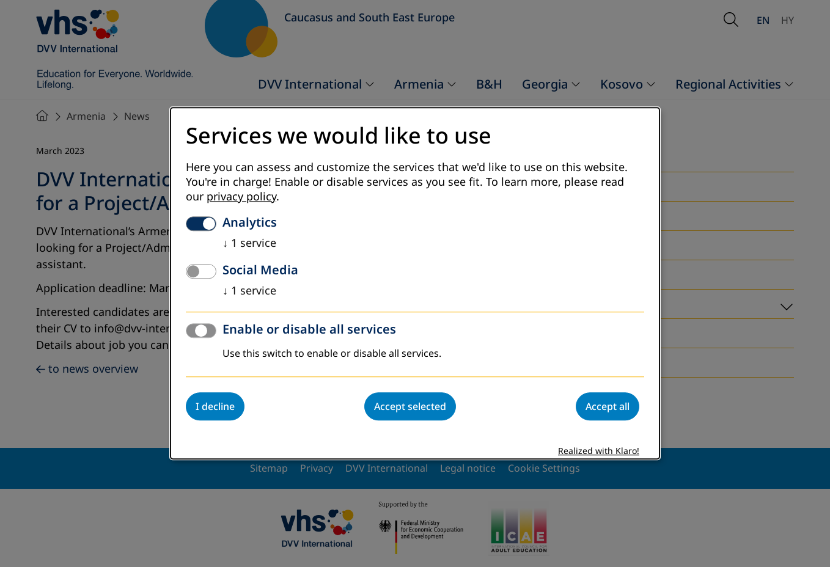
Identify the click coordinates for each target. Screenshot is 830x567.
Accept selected (410, 407)
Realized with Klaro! (598, 451)
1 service (249, 244)
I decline (215, 407)
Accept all (608, 407)
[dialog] (415, 283)
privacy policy (241, 197)
